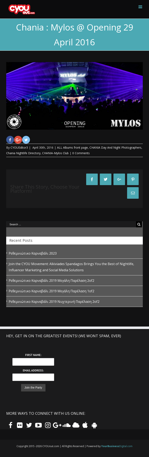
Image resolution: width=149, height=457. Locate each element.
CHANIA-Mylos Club (55, 153)
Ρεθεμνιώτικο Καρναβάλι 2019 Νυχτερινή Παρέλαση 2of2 (54, 301)
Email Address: (33, 370)
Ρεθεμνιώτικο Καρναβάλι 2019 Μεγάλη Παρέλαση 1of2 (51, 291)
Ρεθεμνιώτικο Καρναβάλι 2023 (33, 253)
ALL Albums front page (72, 147)
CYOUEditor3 (19, 147)
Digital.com (116, 446)
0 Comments (81, 153)
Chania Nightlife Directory (23, 153)
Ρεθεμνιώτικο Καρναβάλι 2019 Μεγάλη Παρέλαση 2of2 (51, 280)
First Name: (33, 355)
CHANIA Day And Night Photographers (115, 147)
